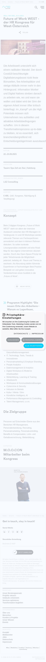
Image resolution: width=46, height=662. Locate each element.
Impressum (38, 334)
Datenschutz (21, 334)
